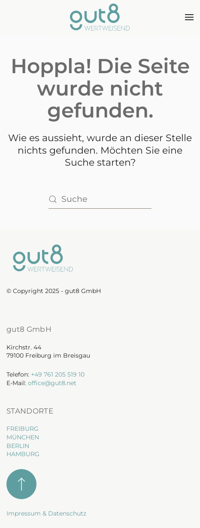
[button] (189, 17)
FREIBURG (22, 428)
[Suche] (100, 199)
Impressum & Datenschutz (46, 513)
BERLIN (17, 446)
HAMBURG (22, 454)
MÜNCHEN (22, 437)
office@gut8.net (52, 383)
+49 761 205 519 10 (58, 374)
